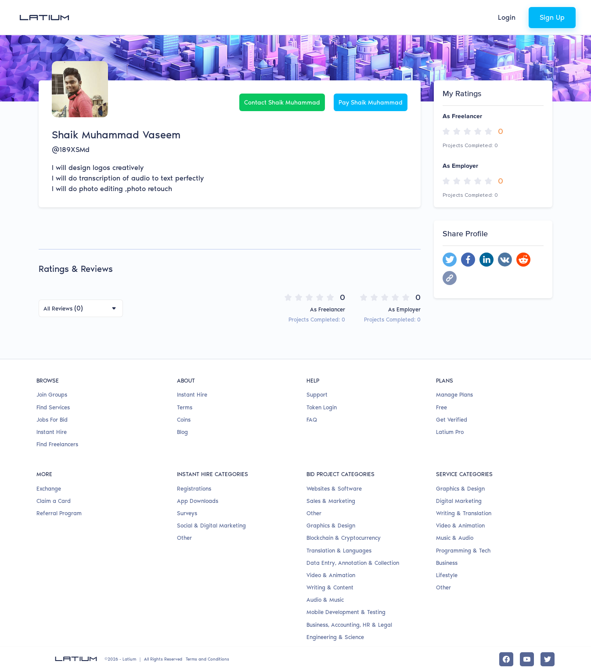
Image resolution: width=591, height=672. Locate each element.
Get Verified (451, 419)
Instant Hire (51, 432)
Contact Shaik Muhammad (282, 102)
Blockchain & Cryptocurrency (343, 538)
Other (184, 538)
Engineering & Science (335, 637)
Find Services (53, 407)
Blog (182, 432)
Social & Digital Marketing (211, 525)
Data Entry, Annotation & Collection (352, 563)
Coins (184, 419)
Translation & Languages (338, 550)
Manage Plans (454, 394)
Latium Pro (450, 432)
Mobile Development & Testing (346, 612)
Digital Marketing (459, 501)
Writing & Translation (463, 513)
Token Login (321, 407)
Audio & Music (325, 599)
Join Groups (51, 394)
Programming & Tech (463, 550)
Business (447, 563)
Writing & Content (329, 587)
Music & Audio (454, 538)
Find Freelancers (57, 444)
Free (441, 407)
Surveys (187, 513)
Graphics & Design (330, 525)
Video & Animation (330, 575)
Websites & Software (334, 488)
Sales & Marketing (330, 501)
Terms (184, 407)
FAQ (311, 419)
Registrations (194, 488)
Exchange (48, 488)
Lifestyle (447, 575)
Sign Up (552, 17)
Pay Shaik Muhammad (371, 102)
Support (317, 394)
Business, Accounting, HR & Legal (349, 624)
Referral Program (59, 513)
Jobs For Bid (52, 419)
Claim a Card (53, 501)
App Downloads (197, 501)
